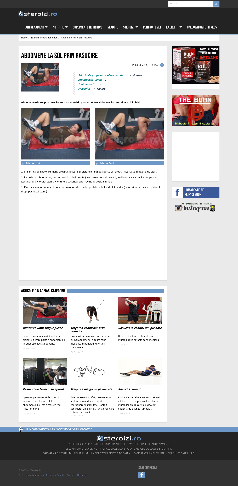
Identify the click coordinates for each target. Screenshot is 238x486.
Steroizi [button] (130, 27)
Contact (71, 475)
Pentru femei (152, 27)
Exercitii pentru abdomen (44, 37)
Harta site (82, 475)
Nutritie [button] (60, 27)
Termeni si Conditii (55, 475)
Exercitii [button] (174, 27)
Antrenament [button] (36, 27)
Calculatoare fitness (202, 27)
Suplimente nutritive (87, 27)
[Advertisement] (195, 156)
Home (24, 37)
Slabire (112, 27)
